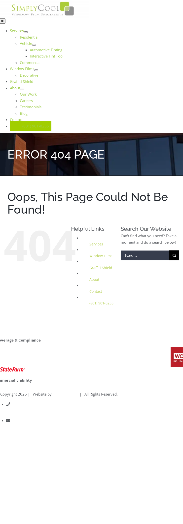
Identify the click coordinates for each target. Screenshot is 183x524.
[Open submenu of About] (22, 89)
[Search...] (145, 255)
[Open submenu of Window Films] (36, 70)
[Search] (174, 255)
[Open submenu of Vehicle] (34, 45)
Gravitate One (64, 394)
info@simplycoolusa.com (27, 426)
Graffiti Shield (100, 267)
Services (96, 244)
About (94, 279)
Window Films (100, 255)
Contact (95, 291)
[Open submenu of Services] (26, 32)
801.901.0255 (18, 410)
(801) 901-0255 (101, 303)
